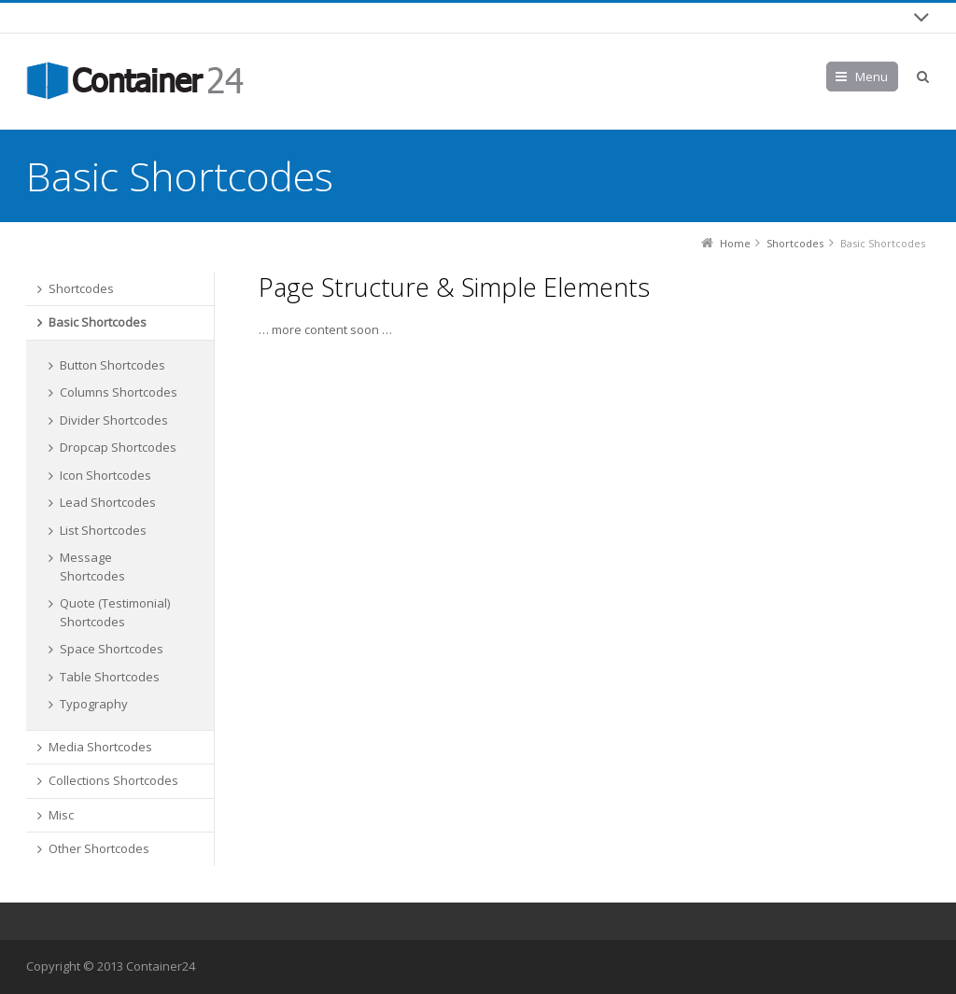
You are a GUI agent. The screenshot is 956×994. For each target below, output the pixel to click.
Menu (871, 76)
